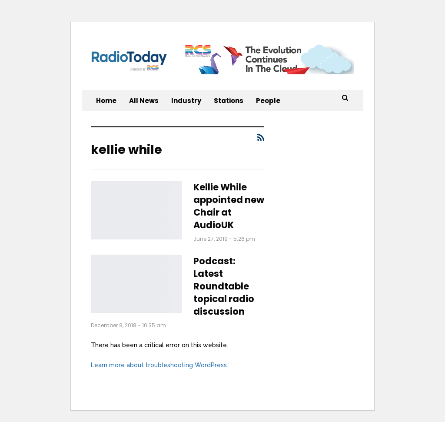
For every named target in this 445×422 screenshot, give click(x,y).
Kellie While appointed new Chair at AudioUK (228, 206)
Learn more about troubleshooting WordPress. (159, 365)
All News (144, 100)
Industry (186, 100)
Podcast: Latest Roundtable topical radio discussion (223, 286)
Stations (228, 100)
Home (106, 100)
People (268, 100)
